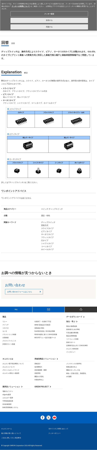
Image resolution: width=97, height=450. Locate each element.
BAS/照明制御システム (10, 407)
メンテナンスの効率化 (73, 364)
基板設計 (37, 364)
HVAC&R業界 (7, 404)
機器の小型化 (39, 376)
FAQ (16, 309)
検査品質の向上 (71, 367)
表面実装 (37, 373)
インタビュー (70, 352)
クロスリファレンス (9, 341)
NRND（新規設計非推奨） (42, 325)
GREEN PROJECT (41, 387)
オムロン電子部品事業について (13, 364)
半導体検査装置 (8, 401)
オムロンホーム (6, 429)
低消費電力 (38, 367)
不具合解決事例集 (72, 333)
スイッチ (6, 325)
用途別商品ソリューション (45, 359)
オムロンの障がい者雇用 (11, 373)
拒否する (49, 20)
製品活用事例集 (71, 336)
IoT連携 (68, 376)
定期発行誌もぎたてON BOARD (77, 345)
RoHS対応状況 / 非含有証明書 (44, 331)
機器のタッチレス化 (73, 370)
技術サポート (70, 342)
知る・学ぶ (70, 321)
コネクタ (6, 328)
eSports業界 (7, 395)
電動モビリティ (8, 391)
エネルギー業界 (8, 398)
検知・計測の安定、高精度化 (76, 373)
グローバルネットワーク (11, 370)
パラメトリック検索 (9, 334)
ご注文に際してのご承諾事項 (11, 438)
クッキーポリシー (54, 433)
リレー (5, 321)
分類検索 (6, 338)
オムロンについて (9, 367)
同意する (49, 27)
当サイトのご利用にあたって (58, 429)
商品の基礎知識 (71, 326)
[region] (48, 15)
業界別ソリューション (11, 387)
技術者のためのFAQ (73, 329)
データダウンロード (74, 317)
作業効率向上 (39, 380)
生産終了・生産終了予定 (42, 321)
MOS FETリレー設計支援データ (45, 338)
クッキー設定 (49, 14)
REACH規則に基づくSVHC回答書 (45, 334)
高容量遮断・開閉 (40, 370)
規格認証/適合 (39, 328)
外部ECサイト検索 (9, 344)
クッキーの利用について (21, 6)
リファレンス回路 (72, 339)
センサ (5, 331)
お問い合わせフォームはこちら (19, 292)
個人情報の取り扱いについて (11, 433)
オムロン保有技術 (72, 349)
